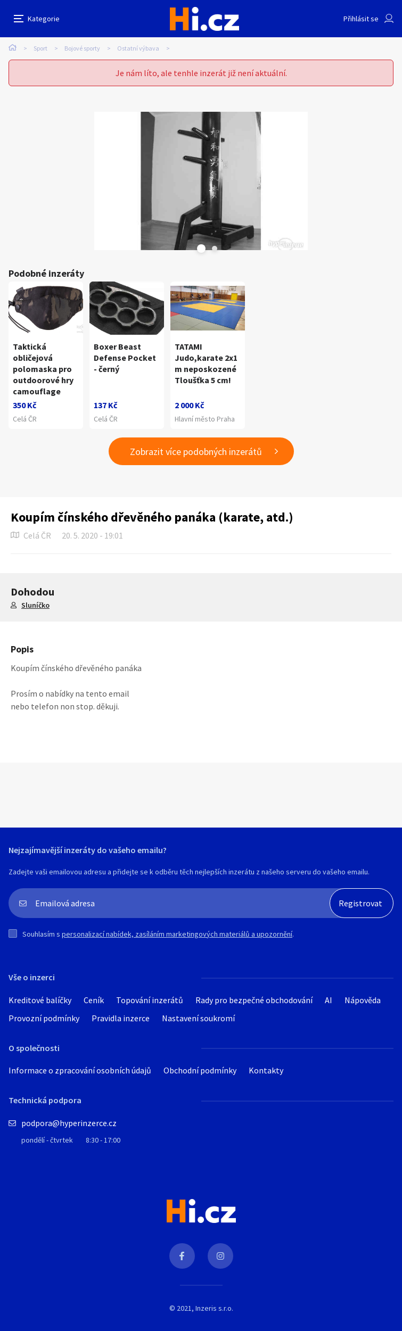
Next (214, 248)
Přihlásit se (361, 18)
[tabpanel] (201, 181)
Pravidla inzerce (121, 1018)
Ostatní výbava (138, 48)
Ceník (94, 1000)
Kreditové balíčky (40, 1000)
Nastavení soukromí (198, 1018)
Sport (40, 48)
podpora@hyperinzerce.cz (69, 1123)
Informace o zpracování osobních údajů (80, 1070)
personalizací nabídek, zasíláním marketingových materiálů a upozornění (177, 934)
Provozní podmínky (44, 1018)
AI (328, 1000)
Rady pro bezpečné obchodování (254, 1000)
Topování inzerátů (149, 1000)
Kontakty (266, 1070)
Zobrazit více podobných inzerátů (196, 451)
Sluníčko (35, 605)
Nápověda (362, 1000)
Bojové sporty (82, 48)
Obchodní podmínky (199, 1070)
